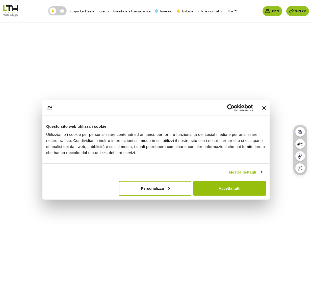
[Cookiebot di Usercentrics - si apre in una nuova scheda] (231, 108)
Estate (184, 11)
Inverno (163, 11)
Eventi (103, 11)
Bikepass (297, 11)
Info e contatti (209, 11)
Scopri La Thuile (81, 11)
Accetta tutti (230, 188)
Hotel (272, 11)
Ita (230, 11)
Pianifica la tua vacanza (131, 11)
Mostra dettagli (242, 172)
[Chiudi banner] (264, 108)
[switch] (57, 10)
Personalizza (155, 188)
